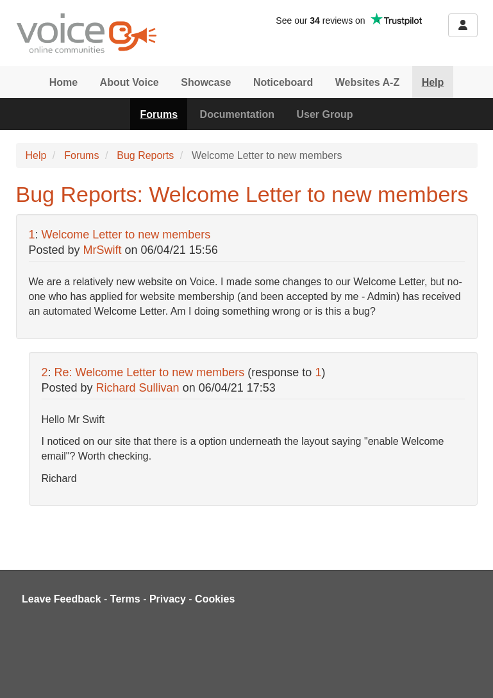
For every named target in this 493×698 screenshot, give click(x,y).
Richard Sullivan (138, 387)
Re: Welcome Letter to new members (149, 372)
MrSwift (102, 250)
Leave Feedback (61, 599)
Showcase (206, 82)
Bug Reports (145, 155)
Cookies (215, 599)
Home (63, 82)
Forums (159, 114)
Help (433, 82)
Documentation (237, 114)
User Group (325, 114)
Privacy (167, 599)
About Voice (129, 82)
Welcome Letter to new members (126, 234)
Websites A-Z (367, 82)
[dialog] (469, 672)
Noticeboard (283, 82)
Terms (125, 599)
